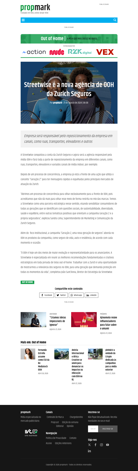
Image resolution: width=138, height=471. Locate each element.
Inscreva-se (107, 429)
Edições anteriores (63, 443)
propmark (56, 113)
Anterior (53, 324)
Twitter (61, 305)
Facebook (46, 305)
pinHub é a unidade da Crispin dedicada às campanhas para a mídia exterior (111, 370)
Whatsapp (76, 305)
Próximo (103, 324)
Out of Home (27, 292)
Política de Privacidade (56, 438)
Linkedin (91, 305)
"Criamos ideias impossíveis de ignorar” (58, 331)
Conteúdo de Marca (55, 417)
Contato (72, 438)
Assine (49, 443)
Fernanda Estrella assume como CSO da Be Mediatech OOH (43, 370)
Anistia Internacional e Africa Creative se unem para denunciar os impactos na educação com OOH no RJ (78, 375)
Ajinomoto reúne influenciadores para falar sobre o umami (108, 333)
